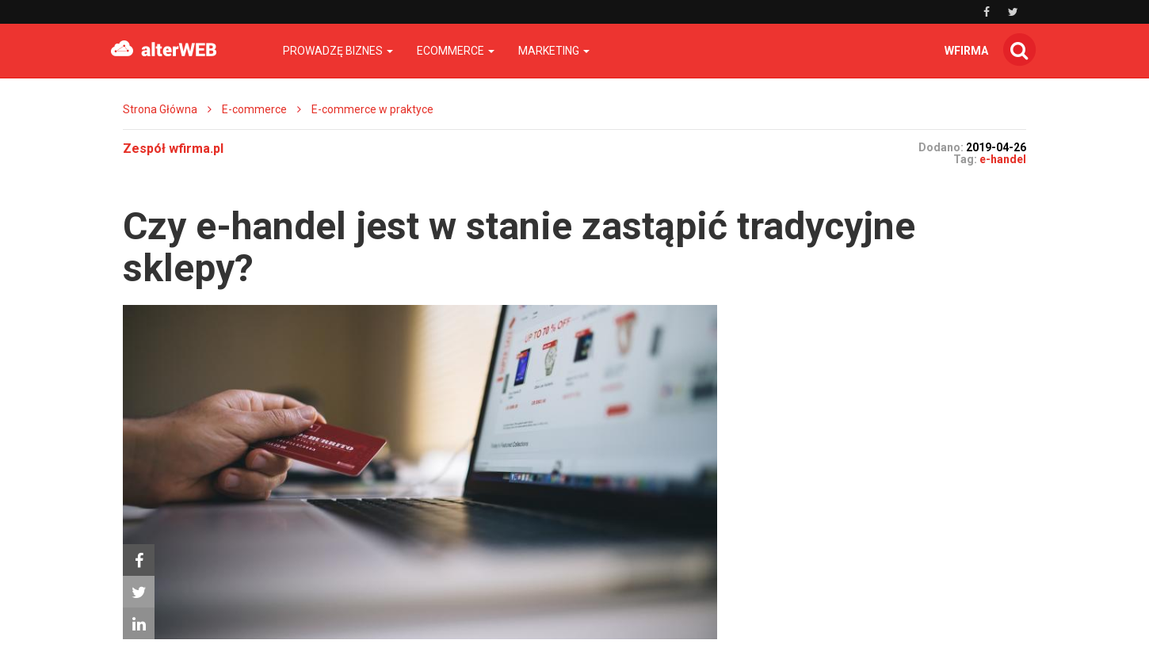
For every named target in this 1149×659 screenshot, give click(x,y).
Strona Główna (160, 109)
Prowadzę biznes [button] (338, 50)
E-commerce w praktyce (372, 109)
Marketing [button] (554, 50)
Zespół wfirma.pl (173, 148)
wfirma (966, 50)
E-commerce (254, 109)
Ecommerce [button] (455, 50)
